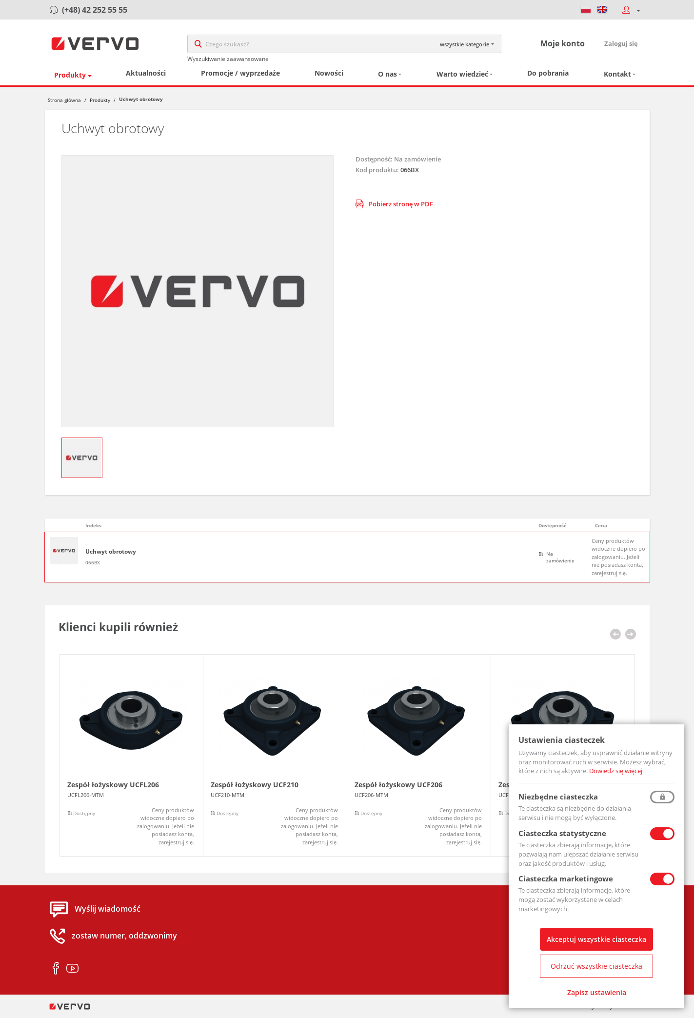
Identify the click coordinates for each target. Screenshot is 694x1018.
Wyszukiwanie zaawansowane (228, 60)
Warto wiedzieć (462, 75)
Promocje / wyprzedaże (240, 75)
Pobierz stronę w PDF (394, 205)
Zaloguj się (621, 44)
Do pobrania (548, 75)
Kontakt (617, 75)
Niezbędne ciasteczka (558, 796)
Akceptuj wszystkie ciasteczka (596, 939)
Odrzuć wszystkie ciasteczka (596, 966)
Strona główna (64, 101)
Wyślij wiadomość (107, 910)
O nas (387, 75)
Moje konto (562, 44)
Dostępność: (374, 160)
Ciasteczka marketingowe (565, 878)
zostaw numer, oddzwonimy (124, 937)
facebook (56, 970)
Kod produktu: (377, 171)
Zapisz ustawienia (596, 992)
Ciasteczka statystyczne (562, 833)
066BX (92, 563)
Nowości (329, 75)
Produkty (70, 76)
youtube (72, 970)
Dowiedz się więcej (615, 770)
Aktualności (146, 75)
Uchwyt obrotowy (110, 553)
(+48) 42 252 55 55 (94, 9)
